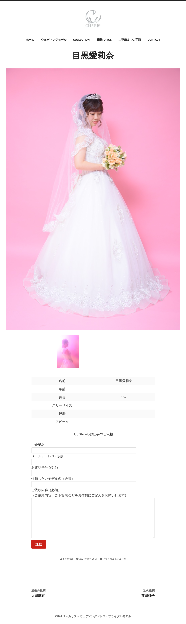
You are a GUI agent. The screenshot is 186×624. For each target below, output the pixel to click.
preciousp (68, 558)
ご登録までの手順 (129, 39)
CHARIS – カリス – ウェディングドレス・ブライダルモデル (93, 616)
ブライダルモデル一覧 (114, 558)
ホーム (30, 39)
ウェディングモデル (53, 39)
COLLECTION (81, 39)
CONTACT (154, 39)
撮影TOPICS (104, 39)
